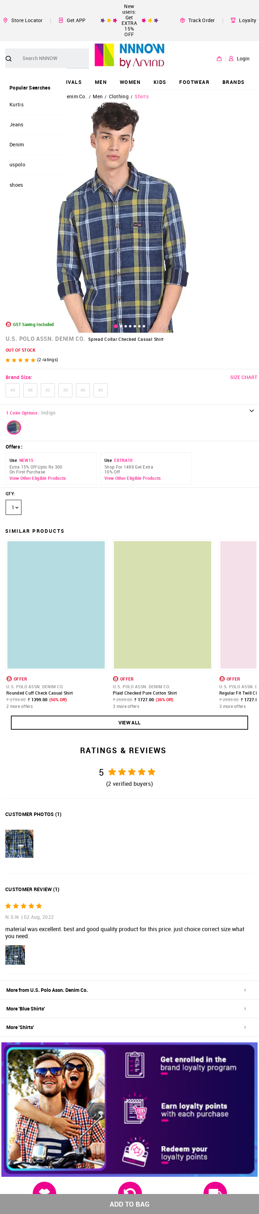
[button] (14, 427)
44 (12, 390)
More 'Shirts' (126, 1027)
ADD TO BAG (129, 1204)
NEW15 (26, 460)
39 (65, 390)
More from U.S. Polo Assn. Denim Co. (126, 990)
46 (82, 390)
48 (30, 390)
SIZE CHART (243, 377)
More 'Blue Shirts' (126, 1008)
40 (100, 390)
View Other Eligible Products (37, 478)
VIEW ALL (129, 722)
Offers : (14, 446)
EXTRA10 (123, 460)
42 (47, 390)
